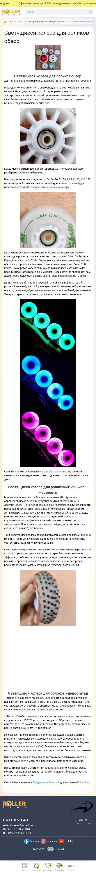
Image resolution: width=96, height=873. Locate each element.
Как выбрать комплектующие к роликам (46, 21)
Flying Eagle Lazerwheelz (52, 471)
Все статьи (15, 21)
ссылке (22, 760)
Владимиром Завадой (46, 782)
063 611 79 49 (15, 820)
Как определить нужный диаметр (47, 187)
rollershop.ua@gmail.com (19, 825)
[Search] (90, 12)
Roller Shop (83, 782)
